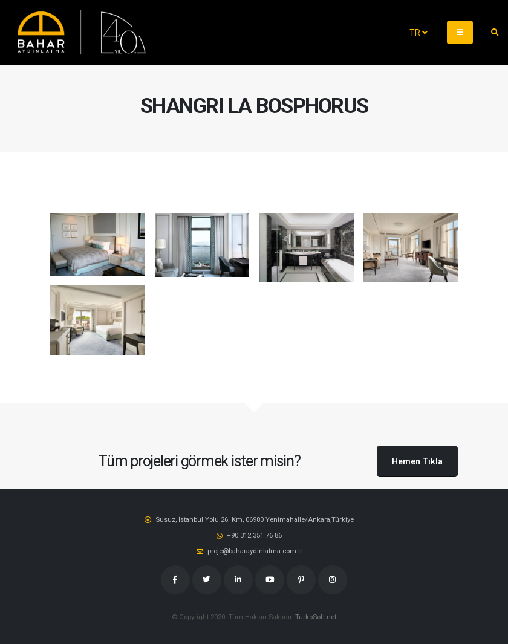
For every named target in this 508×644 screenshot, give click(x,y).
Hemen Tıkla (417, 461)
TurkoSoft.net (315, 617)
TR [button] (418, 32)
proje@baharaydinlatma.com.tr (254, 551)
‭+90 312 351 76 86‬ (254, 535)
